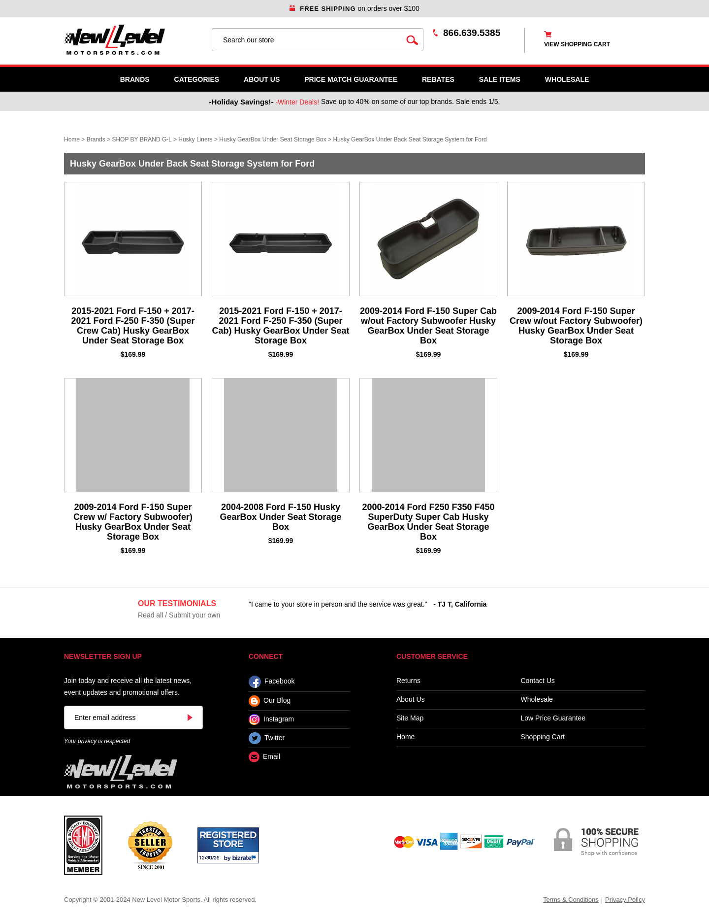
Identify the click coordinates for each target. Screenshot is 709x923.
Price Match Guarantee (350, 79)
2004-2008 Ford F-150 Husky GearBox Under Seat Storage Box (280, 517)
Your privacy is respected (97, 741)
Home (72, 139)
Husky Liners (195, 139)
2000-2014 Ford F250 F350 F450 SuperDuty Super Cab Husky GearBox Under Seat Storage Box (428, 522)
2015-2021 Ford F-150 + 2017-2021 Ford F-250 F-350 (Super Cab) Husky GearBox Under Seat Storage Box (280, 325)
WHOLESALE (567, 79)
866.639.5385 (471, 33)
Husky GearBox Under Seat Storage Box (272, 139)
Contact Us (538, 680)
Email (264, 757)
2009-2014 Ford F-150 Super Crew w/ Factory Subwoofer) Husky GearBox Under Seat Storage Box (133, 522)
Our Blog (269, 701)
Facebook (271, 682)
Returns (408, 680)
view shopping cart (577, 44)
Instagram (271, 719)
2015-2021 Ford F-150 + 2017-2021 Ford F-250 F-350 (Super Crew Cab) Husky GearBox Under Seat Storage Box (132, 325)
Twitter (267, 738)
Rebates (438, 79)
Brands (135, 79)
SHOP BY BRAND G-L (141, 139)
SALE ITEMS (499, 79)
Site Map (409, 718)
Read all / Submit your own (179, 615)
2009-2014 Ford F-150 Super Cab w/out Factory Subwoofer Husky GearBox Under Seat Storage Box (428, 325)
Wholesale (537, 699)
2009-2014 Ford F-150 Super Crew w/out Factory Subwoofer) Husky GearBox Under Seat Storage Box (576, 325)
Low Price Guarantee (553, 718)
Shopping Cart (543, 737)
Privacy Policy (625, 899)
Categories (197, 79)
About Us (262, 79)
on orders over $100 (354, 8)
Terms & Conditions (571, 899)
